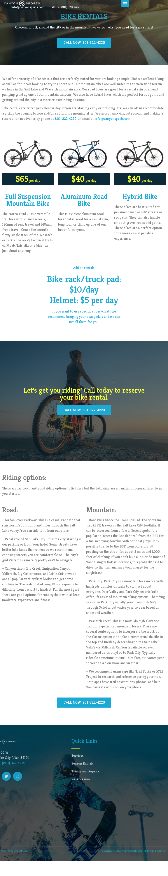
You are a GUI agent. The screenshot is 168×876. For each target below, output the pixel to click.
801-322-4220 (66, 133)
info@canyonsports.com (63, 9)
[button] (125, 18)
